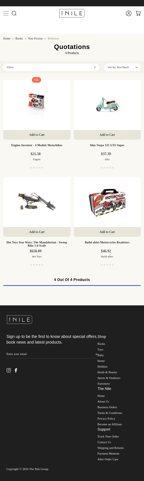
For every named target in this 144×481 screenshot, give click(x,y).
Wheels (14, 229)
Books (6, 160)
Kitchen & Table (20, 320)
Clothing (15, 403)
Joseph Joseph (19, 356)
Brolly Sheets (18, 435)
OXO (13, 348)
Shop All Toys (11, 168)
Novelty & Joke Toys (23, 204)
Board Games (19, 237)
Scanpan (15, 345)
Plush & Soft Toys (22, 215)
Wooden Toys (19, 233)
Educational (17, 193)
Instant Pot (17, 359)
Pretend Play (18, 218)
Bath (13, 298)
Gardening (17, 316)
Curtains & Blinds (21, 305)
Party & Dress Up (21, 211)
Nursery (15, 414)
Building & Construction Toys (29, 185)
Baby (6, 374)
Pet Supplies (18, 331)
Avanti (14, 352)
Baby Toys (17, 396)
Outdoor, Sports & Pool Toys (29, 207)
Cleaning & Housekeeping (27, 302)
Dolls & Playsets (21, 189)
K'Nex (14, 269)
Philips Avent (18, 428)
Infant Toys (17, 200)
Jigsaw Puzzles (19, 240)
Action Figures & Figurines (27, 178)
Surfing (14, 475)
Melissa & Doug (20, 265)
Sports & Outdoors (14, 453)
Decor (14, 309)
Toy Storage (18, 222)
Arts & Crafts (18, 182)
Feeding (15, 407)
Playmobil (16, 258)
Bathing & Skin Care (23, 388)
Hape (13, 254)
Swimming (17, 479)
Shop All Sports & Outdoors (20, 457)
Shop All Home (12, 287)
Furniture (16, 312)
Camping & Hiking (22, 468)
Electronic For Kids (22, 196)
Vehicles (15, 226)
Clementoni (17, 261)
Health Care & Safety (24, 410)
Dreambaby (17, 439)
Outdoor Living (20, 323)
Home (7, 283)
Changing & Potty (21, 399)
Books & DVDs (20, 392)
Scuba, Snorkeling (22, 471)
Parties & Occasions (23, 327)
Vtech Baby (17, 431)
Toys (6, 163)
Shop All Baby (11, 378)
